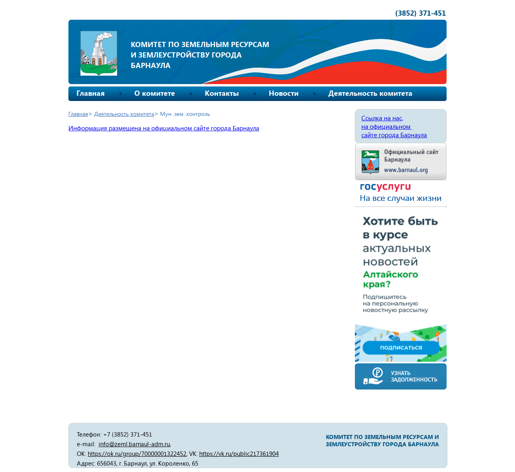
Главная (90, 93)
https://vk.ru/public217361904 (239, 453)
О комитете (154, 93)
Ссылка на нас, (382, 117)
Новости (284, 93)
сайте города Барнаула (394, 134)
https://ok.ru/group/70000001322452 (137, 453)
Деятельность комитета (370, 93)
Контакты (222, 93)
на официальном (386, 126)
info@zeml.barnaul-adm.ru (134, 444)
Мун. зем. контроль (185, 113)
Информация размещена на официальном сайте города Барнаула (163, 128)
